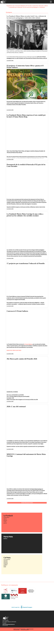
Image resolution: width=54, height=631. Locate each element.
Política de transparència (25, 629)
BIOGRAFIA (5, 538)
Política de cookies (16, 629)
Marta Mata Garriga (36, 489)
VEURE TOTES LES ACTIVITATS (27, 502)
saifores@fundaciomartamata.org (8, 624)
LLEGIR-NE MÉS (10, 60)
